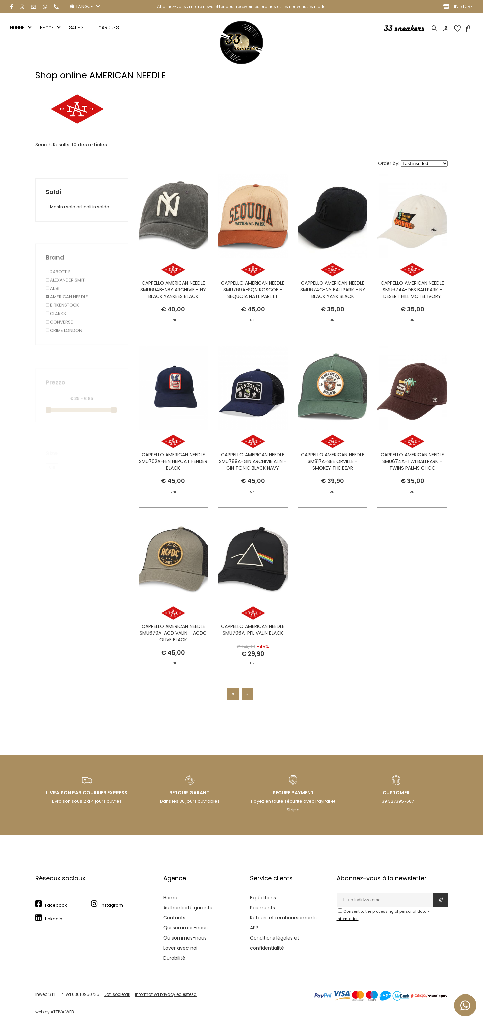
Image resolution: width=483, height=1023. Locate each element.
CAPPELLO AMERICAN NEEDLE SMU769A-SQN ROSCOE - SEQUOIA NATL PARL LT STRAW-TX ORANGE (252, 293)
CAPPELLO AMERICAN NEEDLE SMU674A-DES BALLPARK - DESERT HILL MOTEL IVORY (412, 290)
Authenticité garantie (188, 907)
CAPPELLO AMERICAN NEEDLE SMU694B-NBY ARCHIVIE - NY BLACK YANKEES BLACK (173, 290)
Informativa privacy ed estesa (166, 994)
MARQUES (109, 27)
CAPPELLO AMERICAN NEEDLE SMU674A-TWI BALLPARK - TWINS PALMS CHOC (412, 473)
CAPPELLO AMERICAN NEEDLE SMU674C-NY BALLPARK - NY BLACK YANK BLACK (332, 290)
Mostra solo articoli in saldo (77, 207)
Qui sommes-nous (185, 927)
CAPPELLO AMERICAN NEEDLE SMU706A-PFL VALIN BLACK (252, 641)
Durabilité (174, 958)
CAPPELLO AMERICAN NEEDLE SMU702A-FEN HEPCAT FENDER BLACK (173, 473)
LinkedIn (53, 919)
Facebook (56, 905)
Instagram (112, 905)
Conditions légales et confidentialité (274, 942)
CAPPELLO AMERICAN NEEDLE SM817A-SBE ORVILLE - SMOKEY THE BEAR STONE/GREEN (332, 476)
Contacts (174, 917)
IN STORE (463, 6)
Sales (76, 27)
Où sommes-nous (185, 937)
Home (170, 897)
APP (254, 927)
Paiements (262, 907)
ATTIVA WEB (62, 1012)
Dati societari (117, 994)
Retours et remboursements (283, 917)
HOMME (17, 27)
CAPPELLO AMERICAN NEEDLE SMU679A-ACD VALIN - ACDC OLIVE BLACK (173, 645)
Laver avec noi (180, 948)
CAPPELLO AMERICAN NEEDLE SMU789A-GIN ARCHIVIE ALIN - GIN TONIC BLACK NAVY (253, 487)
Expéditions (263, 897)
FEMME (47, 27)
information (348, 918)
